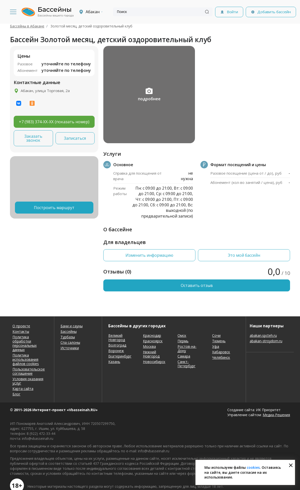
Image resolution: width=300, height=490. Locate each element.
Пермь (183, 341)
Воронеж (116, 351)
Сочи (216, 335)
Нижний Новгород (151, 354)
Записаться (75, 138)
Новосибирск (154, 362)
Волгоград (117, 345)
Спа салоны (70, 342)
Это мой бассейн (244, 255)
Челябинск (221, 357)
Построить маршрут (54, 207)
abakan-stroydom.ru (266, 341)
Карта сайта (22, 388)
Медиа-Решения (276, 414)
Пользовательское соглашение (28, 371)
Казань (114, 362)
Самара (184, 356)
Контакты (20, 331)
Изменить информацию (149, 255)
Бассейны (68, 331)
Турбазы (67, 337)
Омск (182, 335)
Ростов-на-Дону (187, 348)
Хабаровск (221, 352)
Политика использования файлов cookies (25, 359)
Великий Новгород (116, 337)
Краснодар (152, 335)
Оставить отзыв (197, 285)
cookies (253, 467)
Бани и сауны (71, 326)
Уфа (215, 346)
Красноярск (153, 341)
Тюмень (219, 341)
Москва (149, 346)
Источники (69, 348)
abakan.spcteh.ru (263, 335)
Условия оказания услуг (27, 381)
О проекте (21, 326)
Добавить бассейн (274, 11)
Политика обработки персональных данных (24, 343)
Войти (232, 11)
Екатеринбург (119, 356)
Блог (16, 394)
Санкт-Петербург (186, 364)
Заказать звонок (33, 138)
